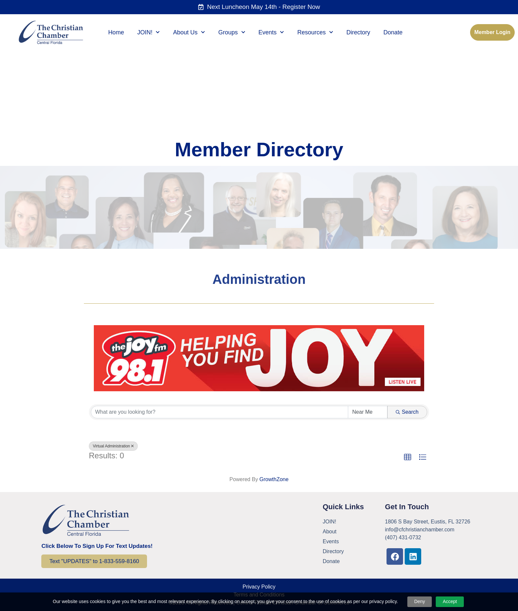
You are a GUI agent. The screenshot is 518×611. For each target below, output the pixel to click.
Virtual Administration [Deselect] (113, 446)
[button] (407, 457)
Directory (358, 32)
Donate (393, 32)
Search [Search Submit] (407, 412)
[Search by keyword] (219, 412)
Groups (231, 32)
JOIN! (148, 32)
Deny (419, 601)
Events (271, 32)
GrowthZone (273, 479)
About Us (189, 32)
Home (116, 32)
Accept (450, 601)
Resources (315, 32)
